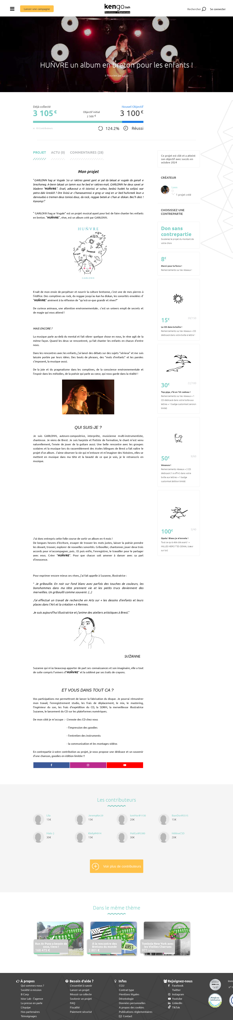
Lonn (125, 75)
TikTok (174, 1007)
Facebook (175, 985)
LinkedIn (175, 1003)
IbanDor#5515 (180, 815)
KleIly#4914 (94, 833)
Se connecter (218, 9)
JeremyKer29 (95, 815)
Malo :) (50, 833)
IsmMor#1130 (138, 815)
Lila (48, 815)
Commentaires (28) (86, 152)
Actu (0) (58, 152)
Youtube (175, 998)
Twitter (174, 989)
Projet (39, 152)
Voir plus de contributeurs (122, 866)
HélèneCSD (178, 833)
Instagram (176, 994)
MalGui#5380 (137, 833)
